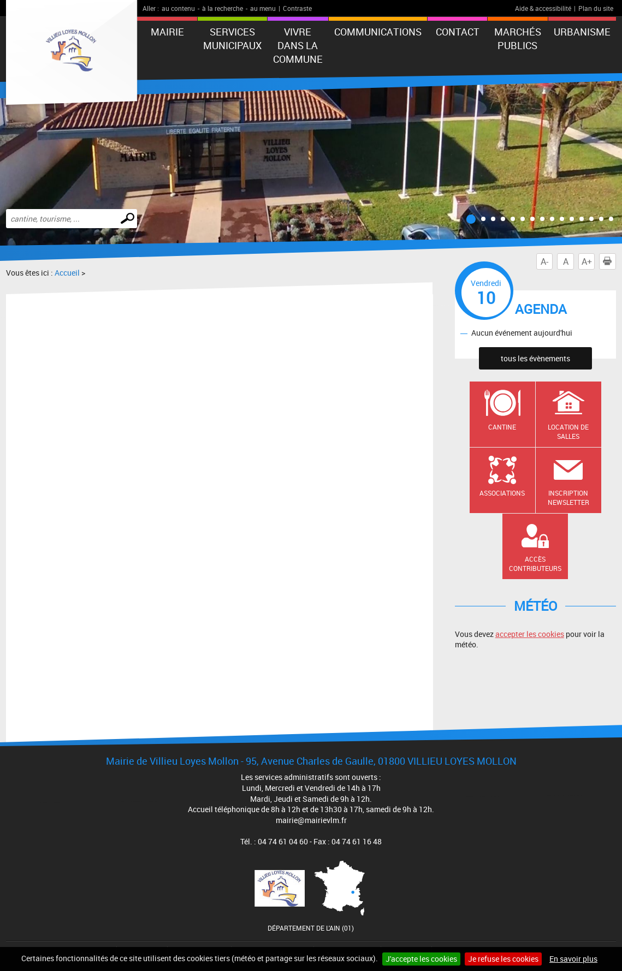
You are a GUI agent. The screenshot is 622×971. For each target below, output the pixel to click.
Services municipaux (232, 38)
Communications (378, 31)
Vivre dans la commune (298, 45)
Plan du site (595, 8)
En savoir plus (573, 959)
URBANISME (582, 31)
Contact (457, 31)
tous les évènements (535, 358)
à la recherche (222, 8)
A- (544, 261)
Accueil (67, 272)
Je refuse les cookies (503, 959)
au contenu (178, 8)
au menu (263, 8)
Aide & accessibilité (543, 8)
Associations (502, 493)
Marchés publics (517, 38)
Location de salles (568, 431)
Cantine (502, 426)
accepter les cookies (529, 634)
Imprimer (609, 261)
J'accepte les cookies (421, 959)
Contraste (297, 8)
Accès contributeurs (535, 564)
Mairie (167, 31)
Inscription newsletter (568, 498)
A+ (587, 261)
